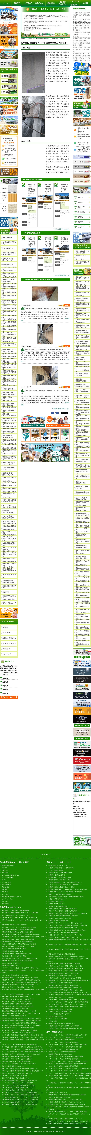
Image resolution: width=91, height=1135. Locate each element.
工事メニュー (39, 3)
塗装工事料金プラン (62, 3)
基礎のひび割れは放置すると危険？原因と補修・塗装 (17, 1073)
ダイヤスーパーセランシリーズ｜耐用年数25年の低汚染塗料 (65, 1047)
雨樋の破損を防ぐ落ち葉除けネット (7, 436)
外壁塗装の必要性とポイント (57, 901)
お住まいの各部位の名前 (9, 296)
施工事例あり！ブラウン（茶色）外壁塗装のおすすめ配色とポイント (21, 1095)
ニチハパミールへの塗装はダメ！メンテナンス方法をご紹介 (19, 1063)
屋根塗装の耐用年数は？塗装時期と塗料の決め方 (82, 568)
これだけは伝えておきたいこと (10, 875)
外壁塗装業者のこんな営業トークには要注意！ (82, 439)
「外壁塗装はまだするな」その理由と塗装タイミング (9, 270)
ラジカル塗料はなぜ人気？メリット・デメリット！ (82, 638)
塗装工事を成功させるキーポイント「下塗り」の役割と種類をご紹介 (68, 1111)
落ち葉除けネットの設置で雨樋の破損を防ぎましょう (63, 983)
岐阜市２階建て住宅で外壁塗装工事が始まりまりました (44, 349)
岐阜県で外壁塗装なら (9, 638)
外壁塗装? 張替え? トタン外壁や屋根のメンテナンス (63, 937)
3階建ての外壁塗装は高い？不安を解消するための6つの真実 (19, 944)
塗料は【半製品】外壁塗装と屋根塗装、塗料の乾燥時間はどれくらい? (21, 1018)
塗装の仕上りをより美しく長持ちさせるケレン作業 (9, 366)
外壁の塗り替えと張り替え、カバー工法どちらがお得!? (17, 960)
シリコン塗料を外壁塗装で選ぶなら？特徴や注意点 (9, 329)
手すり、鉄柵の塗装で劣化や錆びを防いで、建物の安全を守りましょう (68, 992)
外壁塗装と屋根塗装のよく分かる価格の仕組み (62, 868)
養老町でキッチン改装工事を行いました (81, 29)
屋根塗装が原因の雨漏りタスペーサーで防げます (9, 452)
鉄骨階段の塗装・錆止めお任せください (9, 495)
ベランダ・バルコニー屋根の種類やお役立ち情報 (9, 533)
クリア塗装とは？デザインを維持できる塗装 (9, 334)
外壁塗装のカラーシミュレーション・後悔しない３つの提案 (19, 927)
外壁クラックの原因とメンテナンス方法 (9, 350)
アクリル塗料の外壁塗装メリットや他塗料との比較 (9, 318)
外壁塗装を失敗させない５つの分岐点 (82, 294)
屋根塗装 (9, 81)
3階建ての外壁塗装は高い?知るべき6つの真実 (83, 348)
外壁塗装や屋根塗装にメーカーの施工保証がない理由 (82, 412)
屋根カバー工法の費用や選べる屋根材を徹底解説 (9, 291)
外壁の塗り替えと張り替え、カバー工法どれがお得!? (82, 353)
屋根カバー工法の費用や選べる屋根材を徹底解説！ (63, 911)
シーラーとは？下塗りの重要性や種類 (82, 401)
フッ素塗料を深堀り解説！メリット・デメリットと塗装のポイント (20, 1097)
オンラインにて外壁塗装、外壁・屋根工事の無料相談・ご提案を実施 (68, 925)
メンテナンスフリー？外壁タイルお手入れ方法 (82, 476)
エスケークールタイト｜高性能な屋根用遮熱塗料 (62, 1051)
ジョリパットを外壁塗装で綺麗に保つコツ (82, 493)
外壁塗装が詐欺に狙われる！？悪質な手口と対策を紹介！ (18, 1006)
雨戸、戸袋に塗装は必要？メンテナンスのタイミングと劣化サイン (67, 1004)
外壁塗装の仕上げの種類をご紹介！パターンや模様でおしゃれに (20, 1104)
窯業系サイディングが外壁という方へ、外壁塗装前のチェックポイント (68, 1121)
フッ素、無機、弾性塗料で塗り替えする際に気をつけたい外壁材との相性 (22, 1035)
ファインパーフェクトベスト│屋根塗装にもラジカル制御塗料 (66, 1037)
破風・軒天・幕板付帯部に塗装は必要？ (9, 393)
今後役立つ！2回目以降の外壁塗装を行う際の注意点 (63, 915)
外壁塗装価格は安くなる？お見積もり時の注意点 (9, 275)
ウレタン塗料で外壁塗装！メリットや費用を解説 (9, 323)
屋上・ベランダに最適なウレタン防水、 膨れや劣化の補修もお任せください (23, 1051)
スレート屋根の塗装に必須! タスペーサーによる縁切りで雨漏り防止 (21, 1013)
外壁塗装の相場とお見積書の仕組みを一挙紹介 (62, 887)
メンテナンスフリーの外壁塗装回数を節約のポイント (82, 364)
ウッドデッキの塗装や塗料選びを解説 (9, 506)
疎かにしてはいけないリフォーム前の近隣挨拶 (82, 337)
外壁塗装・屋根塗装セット (9, 87)
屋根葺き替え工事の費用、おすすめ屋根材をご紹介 (63, 908)
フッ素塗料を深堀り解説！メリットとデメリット (82, 611)
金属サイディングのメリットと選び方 (8, 463)
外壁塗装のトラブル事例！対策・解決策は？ (82, 562)
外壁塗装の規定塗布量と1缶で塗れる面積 (82, 503)
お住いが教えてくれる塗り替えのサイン (9, 253)
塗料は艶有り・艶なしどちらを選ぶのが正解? (83, 466)
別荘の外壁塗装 (53, 1021)
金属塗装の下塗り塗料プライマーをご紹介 (82, 396)
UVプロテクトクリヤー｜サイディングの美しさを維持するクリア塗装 (68, 1061)
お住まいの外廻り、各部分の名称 (11, 963)
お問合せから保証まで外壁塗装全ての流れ (60, 872)
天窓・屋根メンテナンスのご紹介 (9, 414)
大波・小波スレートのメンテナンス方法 (9, 603)
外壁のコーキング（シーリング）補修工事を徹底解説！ (64, 932)
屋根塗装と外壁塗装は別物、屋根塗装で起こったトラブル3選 (19, 1011)
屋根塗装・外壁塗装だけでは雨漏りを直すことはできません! (19, 946)
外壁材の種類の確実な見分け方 (80, 358)
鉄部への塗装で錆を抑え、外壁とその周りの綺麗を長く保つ (65, 987)
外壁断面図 (5, 592)
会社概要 (85, 3)
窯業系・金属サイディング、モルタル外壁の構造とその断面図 (19, 1030)
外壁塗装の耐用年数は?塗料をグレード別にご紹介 (9, 302)
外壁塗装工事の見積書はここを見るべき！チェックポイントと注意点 (68, 889)
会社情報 (4, 889)
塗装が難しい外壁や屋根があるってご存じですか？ (82, 450)
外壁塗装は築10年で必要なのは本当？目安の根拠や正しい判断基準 (21, 934)
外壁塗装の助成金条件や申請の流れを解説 (82, 288)
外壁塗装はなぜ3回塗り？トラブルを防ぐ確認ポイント (17, 1001)
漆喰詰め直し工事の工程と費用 (82, 487)
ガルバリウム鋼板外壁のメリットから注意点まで (82, 369)
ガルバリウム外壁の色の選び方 (82, 374)
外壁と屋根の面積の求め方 (9, 586)
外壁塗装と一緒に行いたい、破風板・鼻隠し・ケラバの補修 (65, 966)
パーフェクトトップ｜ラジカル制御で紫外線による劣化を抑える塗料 (68, 1035)
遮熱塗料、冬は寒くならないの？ (58, 1092)
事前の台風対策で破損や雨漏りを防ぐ (82, 546)
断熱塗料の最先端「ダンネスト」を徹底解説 (82, 541)
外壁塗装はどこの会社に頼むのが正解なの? (14, 1015)
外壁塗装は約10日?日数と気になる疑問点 (82, 331)
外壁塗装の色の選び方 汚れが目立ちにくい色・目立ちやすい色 (19, 917)
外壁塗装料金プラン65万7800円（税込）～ (61, 877)
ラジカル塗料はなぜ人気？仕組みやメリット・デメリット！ (19, 1102)
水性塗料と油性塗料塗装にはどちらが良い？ (82, 471)
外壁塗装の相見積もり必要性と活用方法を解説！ (82, 305)
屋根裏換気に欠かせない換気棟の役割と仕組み (9, 560)
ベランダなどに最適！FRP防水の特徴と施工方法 (9, 544)
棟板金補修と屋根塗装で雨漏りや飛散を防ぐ (9, 527)
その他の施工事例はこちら (61, 229)
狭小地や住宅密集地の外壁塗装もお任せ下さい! (9, 458)
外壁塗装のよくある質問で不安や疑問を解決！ (82, 283)
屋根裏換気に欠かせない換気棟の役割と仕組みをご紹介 (17, 1056)
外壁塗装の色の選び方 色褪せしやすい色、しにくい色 (17, 915)
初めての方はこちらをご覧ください (58, 865)
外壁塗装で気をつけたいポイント (9, 382)
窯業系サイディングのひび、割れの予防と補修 (82, 455)
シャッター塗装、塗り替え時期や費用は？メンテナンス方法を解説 (67, 999)
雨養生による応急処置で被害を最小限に (82, 552)
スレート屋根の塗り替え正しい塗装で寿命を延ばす (9, 447)
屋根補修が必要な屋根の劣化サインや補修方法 (9, 441)
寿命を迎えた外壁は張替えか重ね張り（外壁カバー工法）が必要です (68, 913)
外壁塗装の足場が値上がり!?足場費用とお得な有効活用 (64, 1026)
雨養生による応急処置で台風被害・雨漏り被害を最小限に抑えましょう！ (22, 1071)
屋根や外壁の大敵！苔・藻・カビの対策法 (82, 514)
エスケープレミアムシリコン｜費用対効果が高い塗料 (63, 1049)
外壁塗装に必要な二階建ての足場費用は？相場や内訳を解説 (65, 1028)
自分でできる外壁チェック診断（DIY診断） (14, 956)
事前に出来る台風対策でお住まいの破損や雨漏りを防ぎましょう (20, 1068)
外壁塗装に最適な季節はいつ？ (9, 313)
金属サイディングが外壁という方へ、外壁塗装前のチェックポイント (68, 1123)
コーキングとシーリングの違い (9, 576)
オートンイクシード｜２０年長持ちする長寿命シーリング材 (65, 1071)
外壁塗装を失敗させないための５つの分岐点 (14, 924)
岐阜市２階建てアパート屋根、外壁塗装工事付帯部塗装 (81, 55)
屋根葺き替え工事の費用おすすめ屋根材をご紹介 (9, 286)
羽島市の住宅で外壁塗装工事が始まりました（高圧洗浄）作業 (46, 309)
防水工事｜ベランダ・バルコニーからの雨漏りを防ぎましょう (66, 923)
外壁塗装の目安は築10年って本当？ (7, 259)
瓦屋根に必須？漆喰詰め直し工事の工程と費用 (62, 954)
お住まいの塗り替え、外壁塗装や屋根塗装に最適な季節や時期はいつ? (21, 982)
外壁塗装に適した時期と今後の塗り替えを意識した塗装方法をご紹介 (21, 980)
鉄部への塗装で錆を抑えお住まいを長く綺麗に (9, 490)
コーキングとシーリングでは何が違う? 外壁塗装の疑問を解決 (19, 1023)
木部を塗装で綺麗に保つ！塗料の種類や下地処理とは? (82, 525)
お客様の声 (28, 3)
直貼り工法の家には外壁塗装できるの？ (82, 460)
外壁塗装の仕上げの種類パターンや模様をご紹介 (82, 622)
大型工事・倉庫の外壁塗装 (56, 1016)
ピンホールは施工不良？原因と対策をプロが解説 (9, 361)
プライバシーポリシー (9, 643)
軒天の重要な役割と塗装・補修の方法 (8, 404)
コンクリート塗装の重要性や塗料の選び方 (9, 522)
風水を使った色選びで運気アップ (83, 130)
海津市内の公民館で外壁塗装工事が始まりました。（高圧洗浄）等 (81, 34)
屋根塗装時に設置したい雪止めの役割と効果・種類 (9, 431)
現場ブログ (30, 39)
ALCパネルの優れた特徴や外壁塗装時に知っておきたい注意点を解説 (21, 1025)
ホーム (5, 3)
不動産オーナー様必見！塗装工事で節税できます (82, 417)
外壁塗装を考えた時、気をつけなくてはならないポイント (18, 999)
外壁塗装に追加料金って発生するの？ (82, 299)
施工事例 (17, 3)
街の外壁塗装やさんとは (9, 865)
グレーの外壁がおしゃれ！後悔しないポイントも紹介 (82, 584)
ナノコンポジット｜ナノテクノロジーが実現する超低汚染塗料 (66, 1056)
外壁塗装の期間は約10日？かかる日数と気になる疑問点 (17, 932)
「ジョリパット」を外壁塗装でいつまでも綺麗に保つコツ (18, 1032)
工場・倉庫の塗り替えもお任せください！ (82, 252)
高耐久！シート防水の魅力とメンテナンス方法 (9, 554)
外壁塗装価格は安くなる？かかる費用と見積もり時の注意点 (65, 891)
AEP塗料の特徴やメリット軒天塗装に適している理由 (82, 643)
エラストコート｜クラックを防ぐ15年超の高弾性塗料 (64, 1059)
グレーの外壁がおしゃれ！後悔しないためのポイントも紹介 (19, 1085)
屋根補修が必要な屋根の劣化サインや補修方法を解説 (63, 985)
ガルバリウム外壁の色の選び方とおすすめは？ (15, 975)
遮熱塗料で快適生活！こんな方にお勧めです (61, 1054)
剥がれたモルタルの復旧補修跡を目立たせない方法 (9, 356)
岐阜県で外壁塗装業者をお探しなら (12, 896)
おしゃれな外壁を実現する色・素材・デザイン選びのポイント (19, 1080)
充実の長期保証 (6, 884)
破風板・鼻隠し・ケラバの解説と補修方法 (9, 399)
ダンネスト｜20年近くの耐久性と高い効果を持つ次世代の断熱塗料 (67, 1063)
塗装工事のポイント (8, 248)
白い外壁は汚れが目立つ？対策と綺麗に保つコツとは (82, 595)
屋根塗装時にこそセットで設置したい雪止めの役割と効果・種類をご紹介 (69, 980)
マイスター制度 (6, 882)
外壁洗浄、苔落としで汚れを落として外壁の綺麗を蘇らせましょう (67, 1006)
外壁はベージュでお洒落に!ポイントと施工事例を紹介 (82, 600)
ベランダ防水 (9, 92)
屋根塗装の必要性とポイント (57, 903)
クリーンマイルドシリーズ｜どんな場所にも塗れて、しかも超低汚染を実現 (70, 1068)
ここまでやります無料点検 (56, 870)
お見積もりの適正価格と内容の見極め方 (82, 321)
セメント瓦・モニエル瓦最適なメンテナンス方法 (9, 484)
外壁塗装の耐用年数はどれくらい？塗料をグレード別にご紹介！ (20, 977)
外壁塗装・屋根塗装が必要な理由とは (12, 951)
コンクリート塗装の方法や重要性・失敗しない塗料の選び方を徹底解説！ (69, 1002)
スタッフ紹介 (6, 632)
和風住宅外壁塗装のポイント (82, 482)
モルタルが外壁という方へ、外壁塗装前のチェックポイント (65, 1118)
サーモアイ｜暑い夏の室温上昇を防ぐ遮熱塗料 (62, 1039)
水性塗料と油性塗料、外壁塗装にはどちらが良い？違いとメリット (67, 1102)
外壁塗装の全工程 (7, 264)
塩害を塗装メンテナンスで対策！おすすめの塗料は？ (17, 1059)
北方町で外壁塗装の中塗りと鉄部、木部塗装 (81, 44)
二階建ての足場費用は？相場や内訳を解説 (82, 433)
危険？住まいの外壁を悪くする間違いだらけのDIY (83, 444)
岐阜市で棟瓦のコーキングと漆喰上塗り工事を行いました (81, 59)
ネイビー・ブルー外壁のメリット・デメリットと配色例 (17, 1083)
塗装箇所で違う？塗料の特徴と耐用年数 (82, 385)
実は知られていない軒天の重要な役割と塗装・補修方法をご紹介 (67, 968)
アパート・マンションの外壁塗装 (58, 1018)
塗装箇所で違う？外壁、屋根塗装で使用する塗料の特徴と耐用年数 (67, 1095)
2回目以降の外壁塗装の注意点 (81, 380)
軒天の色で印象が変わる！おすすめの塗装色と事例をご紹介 (65, 971)
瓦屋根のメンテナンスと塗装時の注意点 (9, 479)
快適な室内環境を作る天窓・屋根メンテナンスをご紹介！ (65, 973)
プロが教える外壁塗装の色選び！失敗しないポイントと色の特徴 (20, 912)
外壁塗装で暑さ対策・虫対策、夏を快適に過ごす (62, 1023)
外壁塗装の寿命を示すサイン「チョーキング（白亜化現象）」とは (20, 984)
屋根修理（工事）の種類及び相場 (8, 280)
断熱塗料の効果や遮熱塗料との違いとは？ (82, 536)
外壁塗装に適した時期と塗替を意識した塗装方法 (9, 307)
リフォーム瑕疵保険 (7, 877)
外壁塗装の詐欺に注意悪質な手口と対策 (82, 326)
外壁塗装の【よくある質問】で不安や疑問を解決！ (16, 910)
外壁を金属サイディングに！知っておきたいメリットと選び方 (66, 935)
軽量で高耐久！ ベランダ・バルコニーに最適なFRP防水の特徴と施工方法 (22, 1049)
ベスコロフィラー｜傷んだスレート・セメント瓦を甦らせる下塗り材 (68, 1044)
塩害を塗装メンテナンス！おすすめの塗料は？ (9, 565)
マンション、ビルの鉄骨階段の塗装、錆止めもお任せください (66, 990)
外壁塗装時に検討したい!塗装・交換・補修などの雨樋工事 (65, 978)
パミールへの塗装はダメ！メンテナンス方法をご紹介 (82, 530)
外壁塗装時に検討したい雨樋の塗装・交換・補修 (9, 425)
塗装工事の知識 (7, 237)
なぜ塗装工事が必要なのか (9, 243)
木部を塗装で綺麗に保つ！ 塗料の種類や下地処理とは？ (18, 1061)
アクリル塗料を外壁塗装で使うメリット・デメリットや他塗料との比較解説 (70, 1075)
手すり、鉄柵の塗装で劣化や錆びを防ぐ (9, 500)
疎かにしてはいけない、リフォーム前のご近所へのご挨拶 (18, 939)
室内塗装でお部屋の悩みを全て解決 (58, 920)
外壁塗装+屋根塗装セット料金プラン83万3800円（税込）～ (65, 882)
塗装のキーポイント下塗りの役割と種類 (82, 390)
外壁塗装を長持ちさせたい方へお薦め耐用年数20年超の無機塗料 (67, 1104)
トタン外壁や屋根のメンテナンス (8, 468)
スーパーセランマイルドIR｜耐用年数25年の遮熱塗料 (64, 1042)
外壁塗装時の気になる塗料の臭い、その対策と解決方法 (17, 941)
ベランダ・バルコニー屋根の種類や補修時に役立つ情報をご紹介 (20, 1044)
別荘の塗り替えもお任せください (82, 262)
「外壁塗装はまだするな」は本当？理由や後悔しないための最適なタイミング (24, 936)
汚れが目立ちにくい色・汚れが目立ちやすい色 (83, 136)
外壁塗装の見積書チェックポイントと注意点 (82, 315)
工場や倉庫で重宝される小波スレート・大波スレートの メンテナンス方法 (22, 1037)
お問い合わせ (6, 649)
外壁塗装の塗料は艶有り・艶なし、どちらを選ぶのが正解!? (65, 1099)
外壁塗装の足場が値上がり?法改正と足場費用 (82, 428)
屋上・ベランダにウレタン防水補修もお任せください (9, 549)
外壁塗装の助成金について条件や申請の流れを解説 (63, 927)
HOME (23, 39)
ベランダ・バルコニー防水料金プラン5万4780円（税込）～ (65, 884)
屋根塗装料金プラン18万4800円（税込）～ (61, 880)
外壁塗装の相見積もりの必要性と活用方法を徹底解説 (17, 1004)
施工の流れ (51, 3)
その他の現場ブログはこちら (60, 409)
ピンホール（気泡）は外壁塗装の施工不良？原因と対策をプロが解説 (21, 994)
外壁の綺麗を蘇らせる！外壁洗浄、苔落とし (82, 509)
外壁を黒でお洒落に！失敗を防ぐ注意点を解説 (82, 589)
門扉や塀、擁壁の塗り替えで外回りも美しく (61, 918)
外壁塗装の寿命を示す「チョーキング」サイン (9, 345)
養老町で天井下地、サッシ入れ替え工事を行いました (81, 20)
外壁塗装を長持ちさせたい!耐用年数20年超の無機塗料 (82, 407)
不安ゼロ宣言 (6, 887)
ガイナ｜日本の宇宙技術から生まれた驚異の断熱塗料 (63, 1066)
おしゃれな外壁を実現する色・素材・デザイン (82, 573)
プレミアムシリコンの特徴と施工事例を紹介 (82, 627)
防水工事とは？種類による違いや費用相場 (9, 538)
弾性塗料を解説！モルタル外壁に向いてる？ (82, 616)
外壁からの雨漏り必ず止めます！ (58, 899)
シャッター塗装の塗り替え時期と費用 (8, 517)
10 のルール (5, 880)
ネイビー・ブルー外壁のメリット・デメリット (82, 579)
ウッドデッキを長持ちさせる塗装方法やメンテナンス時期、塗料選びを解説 (70, 994)
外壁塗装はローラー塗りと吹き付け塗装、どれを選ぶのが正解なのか (21, 1020)
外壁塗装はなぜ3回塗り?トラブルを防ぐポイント (9, 388)
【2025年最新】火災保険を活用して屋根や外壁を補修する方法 (66, 896)
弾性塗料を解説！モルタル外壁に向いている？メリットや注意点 (20, 1099)
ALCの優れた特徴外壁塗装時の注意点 (8, 581)
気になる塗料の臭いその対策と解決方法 (82, 342)
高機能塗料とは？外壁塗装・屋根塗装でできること (9, 372)
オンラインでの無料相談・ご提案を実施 (82, 278)
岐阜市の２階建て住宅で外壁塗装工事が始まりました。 (81, 39)
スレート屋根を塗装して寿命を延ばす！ (60, 1014)
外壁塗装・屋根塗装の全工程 (57, 875)
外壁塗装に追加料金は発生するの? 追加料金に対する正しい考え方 (67, 930)
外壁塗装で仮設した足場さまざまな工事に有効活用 (82, 423)
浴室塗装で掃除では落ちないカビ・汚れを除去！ (62, 997)
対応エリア (5, 891)
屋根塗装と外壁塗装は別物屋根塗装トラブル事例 (9, 377)
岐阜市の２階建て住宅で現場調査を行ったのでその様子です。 (81, 49)
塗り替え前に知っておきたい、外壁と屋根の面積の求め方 (18, 1027)
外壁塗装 (9, 76)
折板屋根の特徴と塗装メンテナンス (7, 474)
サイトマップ (6, 654)
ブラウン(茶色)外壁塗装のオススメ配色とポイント (83, 605)
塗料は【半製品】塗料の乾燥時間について (9, 570)
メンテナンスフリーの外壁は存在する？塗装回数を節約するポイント (21, 968)
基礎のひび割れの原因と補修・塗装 (81, 557)
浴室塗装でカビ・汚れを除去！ (8, 511)
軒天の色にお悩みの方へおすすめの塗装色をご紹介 (9, 409)
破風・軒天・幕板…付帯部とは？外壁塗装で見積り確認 (64, 963)
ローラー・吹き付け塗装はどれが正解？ (82, 498)
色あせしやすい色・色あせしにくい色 (83, 143)
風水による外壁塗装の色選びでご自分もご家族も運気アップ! (19, 929)
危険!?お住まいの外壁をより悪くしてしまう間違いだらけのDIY (20, 958)
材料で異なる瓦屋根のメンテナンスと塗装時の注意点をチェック (67, 956)
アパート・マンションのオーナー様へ (82, 257)
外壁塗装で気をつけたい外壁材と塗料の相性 (9, 597)
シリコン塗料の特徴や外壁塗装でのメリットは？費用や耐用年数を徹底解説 (70, 1073)
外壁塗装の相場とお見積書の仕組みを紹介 (82, 310)
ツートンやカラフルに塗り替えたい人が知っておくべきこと (83, 149)
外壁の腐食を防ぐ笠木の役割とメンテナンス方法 (9, 420)
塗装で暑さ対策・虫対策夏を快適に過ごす (9, 339)
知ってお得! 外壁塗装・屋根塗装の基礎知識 (14, 948)
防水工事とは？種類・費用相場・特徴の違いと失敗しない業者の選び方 (22, 1047)
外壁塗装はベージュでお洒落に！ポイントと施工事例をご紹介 (19, 1092)
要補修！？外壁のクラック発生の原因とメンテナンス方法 (18, 987)
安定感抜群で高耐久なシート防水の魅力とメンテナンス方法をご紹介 (21, 1054)
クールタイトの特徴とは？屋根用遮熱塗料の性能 (82, 632)
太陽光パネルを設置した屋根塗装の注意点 (82, 519)
